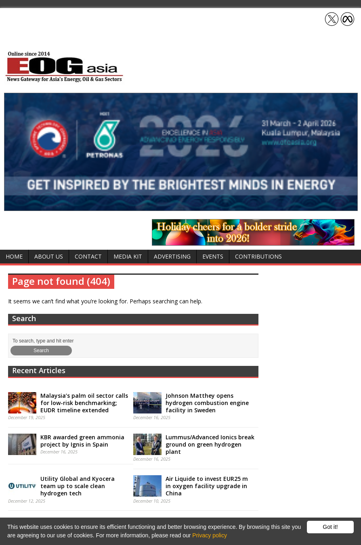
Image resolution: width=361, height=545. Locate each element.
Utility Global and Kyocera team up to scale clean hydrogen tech (77, 486)
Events (212, 256)
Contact (88, 256)
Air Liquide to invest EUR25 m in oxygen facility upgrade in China (207, 486)
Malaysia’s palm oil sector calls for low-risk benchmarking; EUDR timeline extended (84, 403)
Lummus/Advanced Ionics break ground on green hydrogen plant (210, 444)
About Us (48, 256)
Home (14, 256)
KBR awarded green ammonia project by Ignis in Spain (82, 440)
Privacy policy (209, 535)
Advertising (172, 256)
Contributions (258, 256)
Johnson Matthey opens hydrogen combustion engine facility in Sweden (207, 403)
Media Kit (127, 256)
